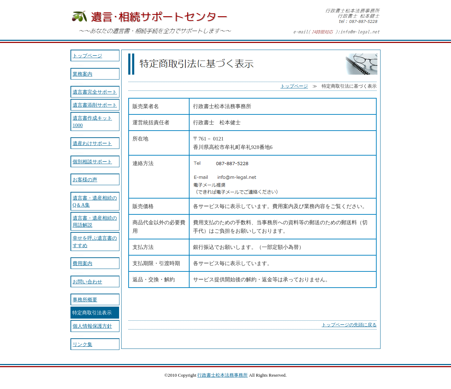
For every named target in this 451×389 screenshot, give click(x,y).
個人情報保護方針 (92, 326)
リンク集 (82, 344)
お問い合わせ (87, 281)
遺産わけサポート (92, 143)
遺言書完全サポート (95, 92)
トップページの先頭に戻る (349, 324)
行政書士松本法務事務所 (222, 375)
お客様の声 (85, 179)
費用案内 (82, 263)
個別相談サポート (92, 161)
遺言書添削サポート (95, 105)
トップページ (294, 86)
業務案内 (82, 74)
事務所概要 (85, 299)
